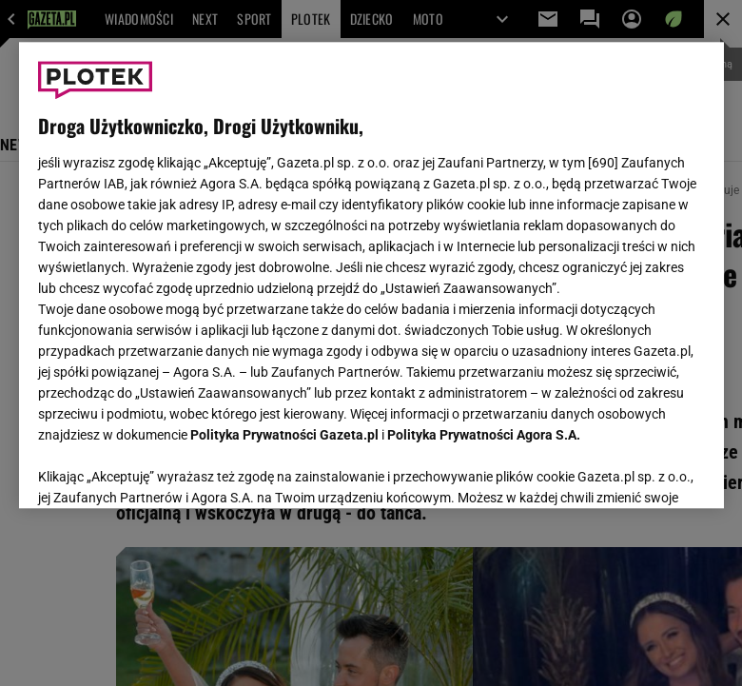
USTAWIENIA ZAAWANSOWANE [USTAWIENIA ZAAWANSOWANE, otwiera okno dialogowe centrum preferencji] (162, 470)
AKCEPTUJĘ (639, 471)
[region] (371, 275)
